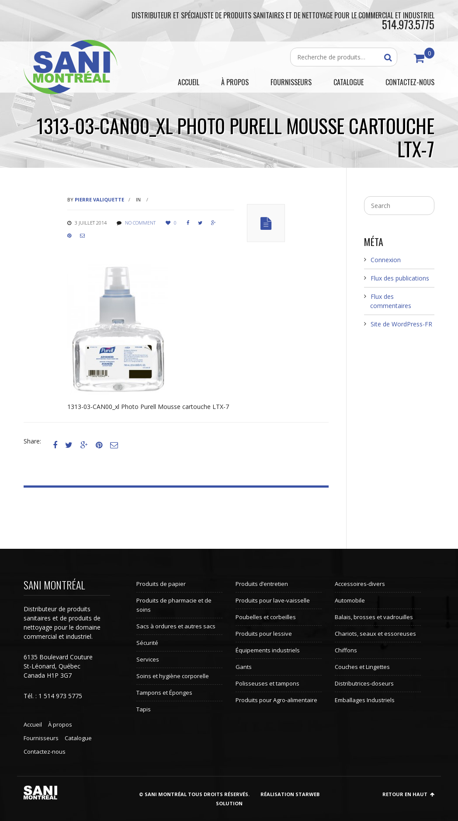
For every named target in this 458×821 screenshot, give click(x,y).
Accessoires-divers (360, 584)
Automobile (350, 600)
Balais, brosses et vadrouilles (374, 617)
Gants (244, 667)
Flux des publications (400, 278)
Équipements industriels (268, 650)
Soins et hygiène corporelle (172, 676)
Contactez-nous (45, 751)
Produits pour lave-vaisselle (273, 600)
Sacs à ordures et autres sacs (175, 626)
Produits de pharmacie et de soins (174, 604)
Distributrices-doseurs (364, 683)
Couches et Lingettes (362, 667)
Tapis (143, 709)
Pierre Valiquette (99, 199)
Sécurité (147, 643)
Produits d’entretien (262, 584)
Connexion (386, 260)
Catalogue (78, 738)
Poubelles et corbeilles (266, 617)
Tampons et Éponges (164, 692)
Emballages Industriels (365, 700)
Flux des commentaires (390, 301)
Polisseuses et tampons (267, 683)
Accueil (33, 724)
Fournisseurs (41, 738)
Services (147, 659)
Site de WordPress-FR (401, 324)
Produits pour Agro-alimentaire (276, 700)
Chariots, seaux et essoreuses (375, 633)
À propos (60, 724)
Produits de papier (161, 584)
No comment (140, 222)
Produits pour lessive (264, 633)
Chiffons (346, 650)
